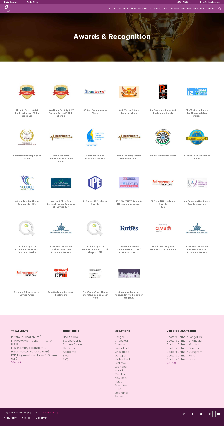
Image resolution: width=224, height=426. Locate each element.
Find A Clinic (32, 2)
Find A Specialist (11, 2)
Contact (210, 8)
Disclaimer (41, 417)
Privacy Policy (10, 417)
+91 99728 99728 (184, 2)
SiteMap (26, 417)
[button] (111, 8)
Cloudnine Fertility (49, 412)
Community (155, 8)
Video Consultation (139, 8)
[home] (6, 8)
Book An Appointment (210, 2)
